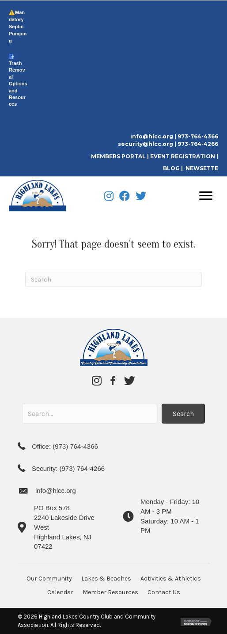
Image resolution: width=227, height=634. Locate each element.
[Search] (113, 279)
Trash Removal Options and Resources (18, 84)
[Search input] (89, 414)
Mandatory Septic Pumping (17, 26)
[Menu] (206, 195)
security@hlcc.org (145, 144)
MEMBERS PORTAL (119, 156)
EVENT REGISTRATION (182, 156)
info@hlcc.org (151, 136)
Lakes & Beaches (106, 578)
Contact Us (164, 592)
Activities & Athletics (170, 578)
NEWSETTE (201, 168)
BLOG (171, 168)
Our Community (49, 578)
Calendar (60, 592)
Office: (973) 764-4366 (65, 446)
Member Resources (110, 592)
